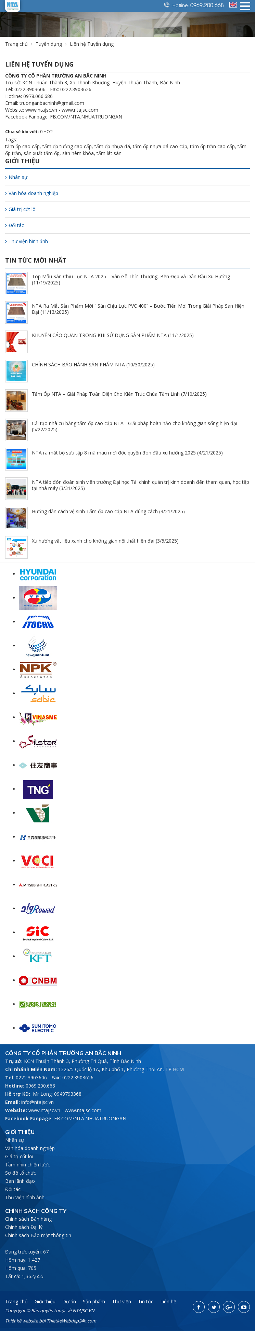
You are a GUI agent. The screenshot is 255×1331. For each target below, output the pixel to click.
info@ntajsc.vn (37, 1102)
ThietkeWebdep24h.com (71, 1321)
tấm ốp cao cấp (22, 146)
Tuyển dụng (49, 44)
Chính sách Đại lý (23, 1227)
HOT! (48, 132)
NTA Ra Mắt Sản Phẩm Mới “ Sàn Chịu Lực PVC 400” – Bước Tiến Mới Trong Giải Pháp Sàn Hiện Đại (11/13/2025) (138, 309)
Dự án (69, 1301)
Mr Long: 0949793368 (57, 1094)
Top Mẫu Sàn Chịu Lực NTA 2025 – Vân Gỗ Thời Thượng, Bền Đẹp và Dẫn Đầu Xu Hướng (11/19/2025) (131, 279)
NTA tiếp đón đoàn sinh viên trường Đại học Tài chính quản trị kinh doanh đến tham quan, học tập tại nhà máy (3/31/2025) (140, 485)
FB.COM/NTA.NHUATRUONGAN (90, 1118)
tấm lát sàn (109, 153)
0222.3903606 (31, 1077)
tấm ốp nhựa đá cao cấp (160, 146)
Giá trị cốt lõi (21, 209)
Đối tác (14, 225)
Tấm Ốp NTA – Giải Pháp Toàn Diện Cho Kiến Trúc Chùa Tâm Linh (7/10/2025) (119, 394)
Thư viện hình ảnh (26, 241)
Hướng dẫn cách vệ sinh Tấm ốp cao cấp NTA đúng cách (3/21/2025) (108, 511)
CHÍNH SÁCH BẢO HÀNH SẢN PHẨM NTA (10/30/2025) (93, 364)
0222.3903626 (77, 1077)
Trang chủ (16, 44)
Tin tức (145, 1301)
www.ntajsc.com (83, 1110)
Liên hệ (168, 1301)
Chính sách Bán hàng (28, 1219)
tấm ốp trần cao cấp (212, 146)
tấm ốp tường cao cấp (67, 146)
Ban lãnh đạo (20, 1181)
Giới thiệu (45, 1301)
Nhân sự (16, 177)
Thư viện (121, 1301)
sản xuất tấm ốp (42, 153)
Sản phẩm (94, 1301)
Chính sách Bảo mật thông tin (38, 1235)
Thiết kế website (21, 1321)
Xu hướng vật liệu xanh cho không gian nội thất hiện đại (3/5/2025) (105, 540)
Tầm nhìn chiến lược (27, 1164)
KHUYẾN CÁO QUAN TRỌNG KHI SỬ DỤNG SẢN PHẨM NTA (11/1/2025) (113, 335)
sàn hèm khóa (78, 153)
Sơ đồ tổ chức (20, 1172)
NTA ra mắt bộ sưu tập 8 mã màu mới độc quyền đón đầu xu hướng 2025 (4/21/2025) (127, 452)
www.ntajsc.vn (44, 1110)
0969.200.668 (207, 5)
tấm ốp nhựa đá (112, 146)
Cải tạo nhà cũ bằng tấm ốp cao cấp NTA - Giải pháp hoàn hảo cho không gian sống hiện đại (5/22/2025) (134, 426)
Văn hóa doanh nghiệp (31, 193)
